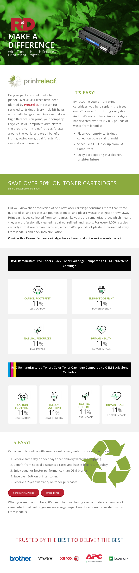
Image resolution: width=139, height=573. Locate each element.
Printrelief (31, 105)
